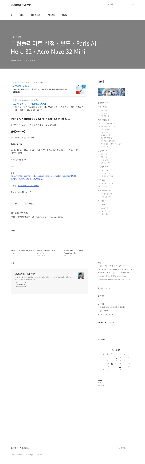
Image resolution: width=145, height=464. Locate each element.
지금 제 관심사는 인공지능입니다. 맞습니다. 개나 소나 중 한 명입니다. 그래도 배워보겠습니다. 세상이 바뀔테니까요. (45, 278)
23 (120, 366)
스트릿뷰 (105, 173)
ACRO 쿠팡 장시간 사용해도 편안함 (29, 103)
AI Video (105, 135)
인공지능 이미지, (110, 276)
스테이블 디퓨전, (113, 269)
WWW (104, 208)
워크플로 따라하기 (108, 141)
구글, (123, 279)
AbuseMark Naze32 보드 (28, 185)
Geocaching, (102, 269)
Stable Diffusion (108, 123)
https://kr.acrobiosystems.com (26, 82)
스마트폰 (105, 211)
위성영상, (130, 272)
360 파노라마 (107, 183)
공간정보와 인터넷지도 (21, 5)
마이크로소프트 (107, 176)
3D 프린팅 (106, 197)
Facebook (102, 322)
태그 (22, 15)
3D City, (128, 279)
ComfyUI (105, 129)
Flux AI (104, 132)
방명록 (65, 15)
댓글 (12, 263)
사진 (101, 180)
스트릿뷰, (123, 269)
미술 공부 (103, 107)
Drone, (129, 269)
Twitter (111, 322)
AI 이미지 (103, 120)
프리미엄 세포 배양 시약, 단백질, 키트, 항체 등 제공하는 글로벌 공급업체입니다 (42, 90)
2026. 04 (116, 350)
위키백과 (105, 116)
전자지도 (105, 163)
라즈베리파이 (106, 194)
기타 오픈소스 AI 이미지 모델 (111, 144)
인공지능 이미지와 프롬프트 (20, 448)
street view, (121, 276)
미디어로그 (35, 15)
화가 (104, 110)
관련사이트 (122, 448)
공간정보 (103, 150)
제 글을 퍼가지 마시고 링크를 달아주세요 (111, 307)
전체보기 (103, 103)
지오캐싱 (102, 200)
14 (112, 363)
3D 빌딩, (123, 272)
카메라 (104, 186)
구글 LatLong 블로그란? (106, 314)
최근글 (100, 288)
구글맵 (105, 170)
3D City (105, 160)
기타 (101, 205)
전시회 (104, 113)
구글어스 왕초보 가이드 (106, 311)
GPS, (117, 272)
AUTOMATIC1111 (108, 126)
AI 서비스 (105, 147)
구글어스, (101, 266)
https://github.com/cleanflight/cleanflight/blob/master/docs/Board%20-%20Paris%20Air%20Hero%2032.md (44, 177)
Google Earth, (121, 266)
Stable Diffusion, (114, 279)
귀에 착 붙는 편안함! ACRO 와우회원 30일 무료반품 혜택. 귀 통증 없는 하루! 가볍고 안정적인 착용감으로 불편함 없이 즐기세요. (49, 108)
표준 (104, 154)
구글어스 (103, 167)
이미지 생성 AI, (110, 266)
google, (101, 276)
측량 (104, 157)
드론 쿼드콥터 (105, 190)
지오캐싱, (101, 272)
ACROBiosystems (21, 86)
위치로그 (51, 15)
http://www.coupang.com (24, 100)
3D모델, (108, 272)
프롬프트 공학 (107, 138)
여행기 (104, 214)
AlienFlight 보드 (25, 192)
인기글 (107, 288)
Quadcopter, (102, 279)
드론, (113, 272)
